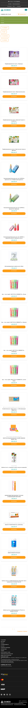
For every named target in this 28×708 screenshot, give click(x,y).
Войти (14, 6)
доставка (3, 641)
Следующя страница (22, 631)
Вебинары (19, 6)
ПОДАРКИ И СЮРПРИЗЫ (5, 647)
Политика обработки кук (18, 703)
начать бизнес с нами (5, 652)
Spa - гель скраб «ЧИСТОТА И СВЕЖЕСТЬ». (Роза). (14, 294)
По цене (3, 31)
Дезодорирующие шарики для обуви (14, 266)
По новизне (4, 40)
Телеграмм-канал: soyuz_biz (7, 653)
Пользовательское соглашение (20, 704)
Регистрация (9, 6)
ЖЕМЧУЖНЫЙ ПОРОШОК (14, 552)
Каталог (2, 20)
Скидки (2, 650)
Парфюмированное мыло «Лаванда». (14, 63)
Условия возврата (5, 644)
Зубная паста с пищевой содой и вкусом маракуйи (14, 467)
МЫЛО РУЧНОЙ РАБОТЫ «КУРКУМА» (14, 524)
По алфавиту (4, 27)
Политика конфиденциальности (7, 704)
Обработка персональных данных (7, 703)
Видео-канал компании (6, 655)
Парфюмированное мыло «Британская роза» (14, 91)
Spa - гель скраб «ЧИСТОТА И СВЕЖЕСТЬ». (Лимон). (14, 322)
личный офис (4, 649)
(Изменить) (18, 1)
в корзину (14, 68)
